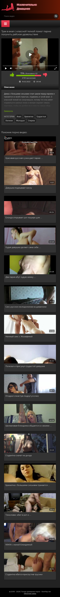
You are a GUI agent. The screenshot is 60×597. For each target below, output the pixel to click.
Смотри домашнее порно (21, 7)
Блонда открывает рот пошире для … (23, 217)
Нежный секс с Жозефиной (18, 336)
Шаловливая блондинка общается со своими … (28, 425)
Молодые (20, 120)
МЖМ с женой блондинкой (18, 544)
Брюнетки (29, 116)
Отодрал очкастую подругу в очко (22, 396)
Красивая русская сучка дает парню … (24, 158)
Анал (19, 116)
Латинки (9, 120)
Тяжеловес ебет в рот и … (18, 514)
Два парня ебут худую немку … (20, 277)
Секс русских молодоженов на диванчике (26, 306)
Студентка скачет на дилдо (18, 455)
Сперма (31, 120)
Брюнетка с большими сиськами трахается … (27, 485)
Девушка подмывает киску (18, 187)
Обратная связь (30, 593)
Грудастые (41, 116)
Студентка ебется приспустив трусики (23, 574)
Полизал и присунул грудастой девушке (25, 366)
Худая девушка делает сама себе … (23, 247)
